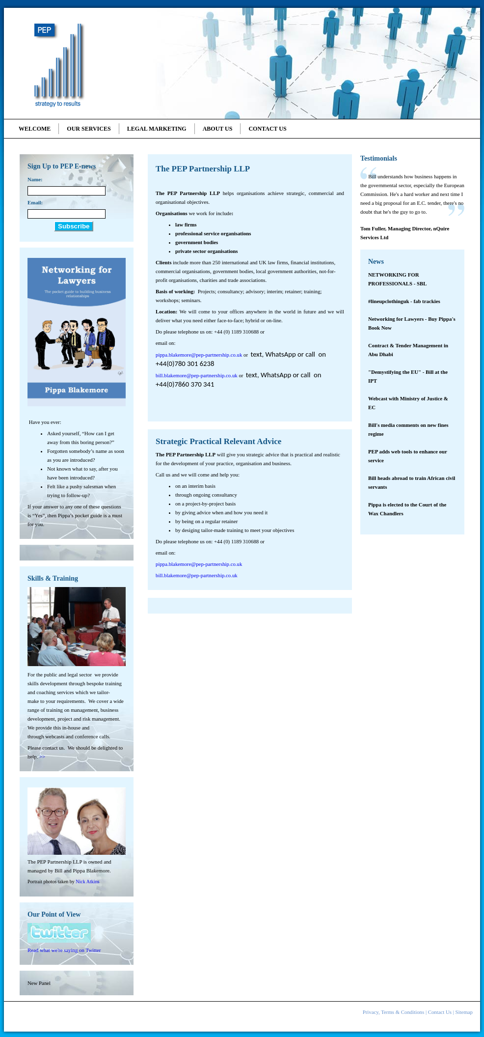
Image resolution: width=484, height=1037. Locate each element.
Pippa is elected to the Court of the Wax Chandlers (407, 509)
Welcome (35, 128)
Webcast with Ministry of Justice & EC (408, 402)
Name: (35, 179)
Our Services (88, 128)
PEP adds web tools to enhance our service (407, 455)
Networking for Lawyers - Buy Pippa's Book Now (412, 323)
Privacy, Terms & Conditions (394, 1012)
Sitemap (464, 1012)
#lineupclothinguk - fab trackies (404, 301)
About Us (218, 128)
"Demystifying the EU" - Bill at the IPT (408, 376)
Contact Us (267, 128)
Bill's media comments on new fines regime (408, 429)
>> (42, 756)
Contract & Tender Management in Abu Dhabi (408, 349)
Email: (35, 202)
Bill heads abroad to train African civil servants (411, 482)
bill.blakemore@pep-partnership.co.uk (197, 375)
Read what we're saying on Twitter (64, 950)
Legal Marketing (157, 128)
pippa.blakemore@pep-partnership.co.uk (199, 355)
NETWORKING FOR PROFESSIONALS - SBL (397, 279)
